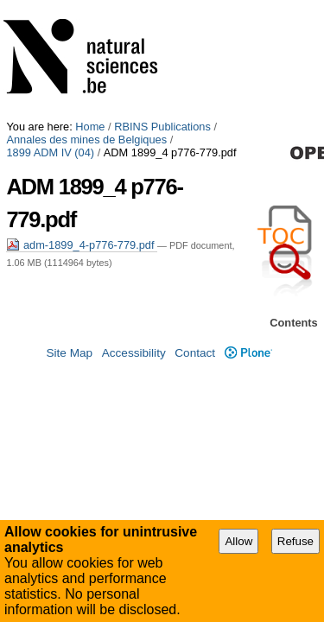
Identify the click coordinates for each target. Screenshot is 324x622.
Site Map (69, 372)
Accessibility (134, 372)
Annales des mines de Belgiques (86, 19)
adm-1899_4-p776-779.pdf (81, 91)
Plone (248, 372)
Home (90, 6)
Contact (195, 372)
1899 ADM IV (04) (220, 19)
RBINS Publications (162, 6)
